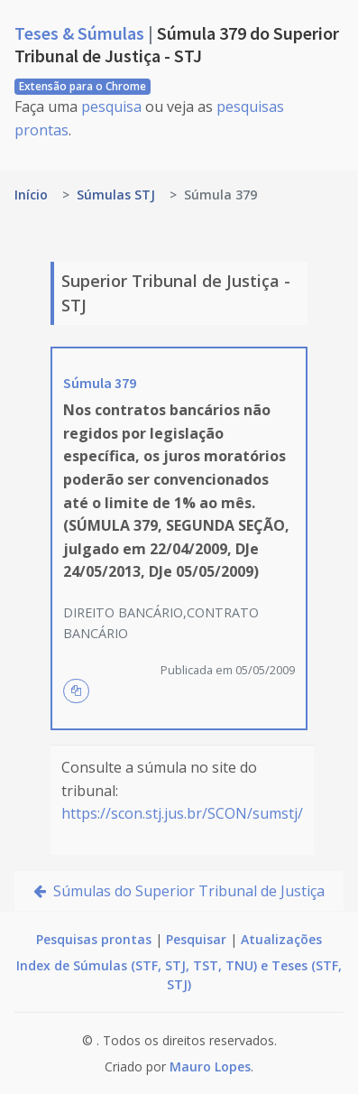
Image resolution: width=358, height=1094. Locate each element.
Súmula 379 (99, 383)
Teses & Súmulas (81, 33)
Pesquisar (196, 939)
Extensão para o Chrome (82, 86)
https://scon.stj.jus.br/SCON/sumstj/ (182, 813)
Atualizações (281, 939)
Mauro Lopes (210, 1066)
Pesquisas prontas (93, 939)
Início (31, 194)
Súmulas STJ (116, 194)
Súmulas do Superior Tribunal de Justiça (179, 891)
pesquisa (111, 106)
